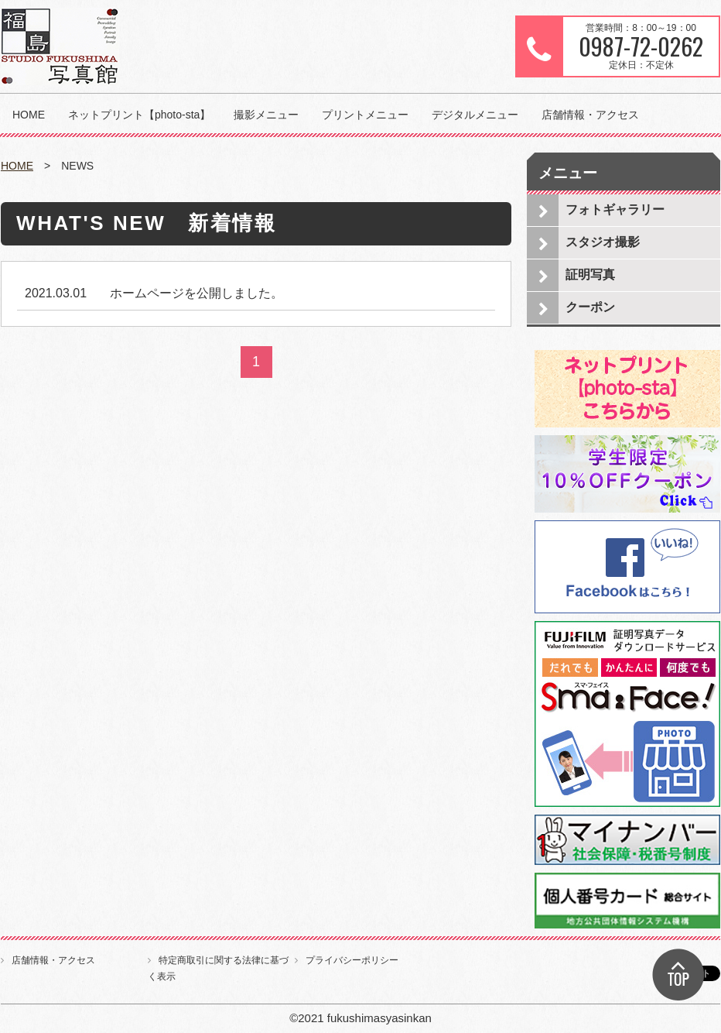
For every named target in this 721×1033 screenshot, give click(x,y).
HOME (28, 114)
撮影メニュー (266, 114)
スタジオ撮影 (603, 242)
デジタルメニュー (475, 114)
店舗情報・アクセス (590, 114)
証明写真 (590, 274)
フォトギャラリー (615, 209)
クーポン (590, 307)
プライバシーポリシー (352, 960)
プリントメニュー (365, 114)
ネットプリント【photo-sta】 (139, 114)
